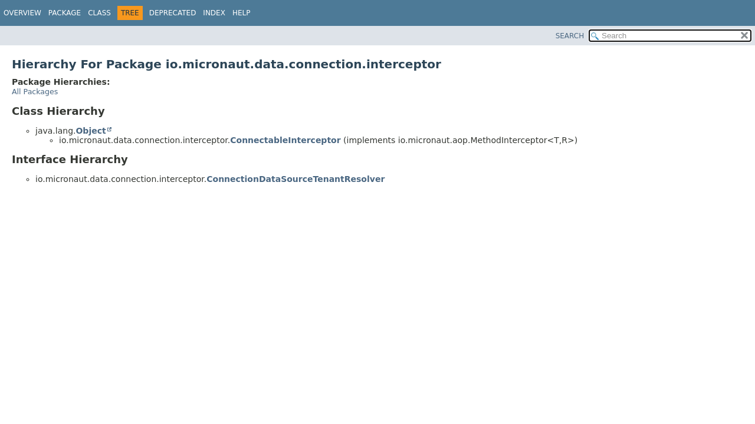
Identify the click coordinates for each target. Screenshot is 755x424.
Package (64, 13)
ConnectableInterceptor (285, 140)
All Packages (35, 91)
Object (91, 130)
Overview (22, 13)
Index (214, 13)
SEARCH (570, 36)
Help (241, 13)
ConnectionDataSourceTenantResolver (295, 179)
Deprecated (172, 13)
